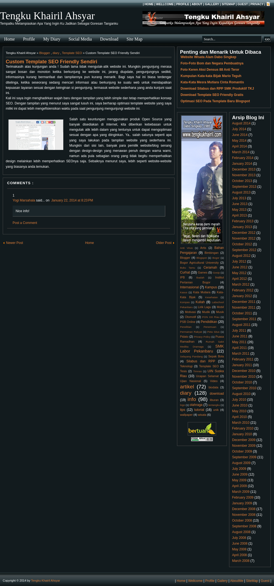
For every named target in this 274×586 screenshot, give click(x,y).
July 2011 (239, 330)
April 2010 (239, 417)
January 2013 (242, 227)
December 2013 (243, 169)
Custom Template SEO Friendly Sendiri (51, 61)
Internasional (189, 287)
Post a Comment (25, 223)
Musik (220, 312)
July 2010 (239, 400)
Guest (243, 4)
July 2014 (239, 129)
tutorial (199, 410)
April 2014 (239, 146)
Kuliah (200, 302)
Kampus (211, 287)
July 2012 (239, 261)
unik (216, 409)
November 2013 (243, 175)
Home (148, 4)
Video (214, 381)
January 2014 (242, 164)
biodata (213, 387)
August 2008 (241, 532)
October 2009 (242, 451)
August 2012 (241, 256)
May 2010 (239, 411)
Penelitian (186, 326)
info (191, 399)
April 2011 (239, 348)
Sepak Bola (216, 356)
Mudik (206, 312)
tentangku (214, 404)
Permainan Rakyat (191, 331)
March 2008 (240, 561)
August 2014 (241, 123)
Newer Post (14, 243)
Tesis (183, 371)
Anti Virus (186, 247)
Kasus (183, 292)
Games (202, 272)
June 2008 (239, 543)
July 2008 (239, 538)
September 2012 (244, 250)
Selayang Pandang (191, 356)
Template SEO (72, 53)
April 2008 (239, 555)
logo (182, 404)
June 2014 (239, 135)
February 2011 (242, 359)
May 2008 (239, 549)
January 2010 (242, 434)
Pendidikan (209, 322)
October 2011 (242, 313)
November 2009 (243, 446)
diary (56, 53)
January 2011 (242, 365)
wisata (202, 414)
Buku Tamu (187, 267)
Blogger (44, 53)
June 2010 (239, 405)
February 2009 (242, 497)
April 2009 (239, 486)
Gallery (212, 4)
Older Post (164, 243)
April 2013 (239, 215)
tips (182, 410)
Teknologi (186, 366)
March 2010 (240, 423)
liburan (214, 400)
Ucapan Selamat (207, 376)
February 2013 (242, 221)
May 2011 (239, 342)
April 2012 (239, 279)
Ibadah (200, 277)
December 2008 (243, 509)
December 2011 (243, 302)
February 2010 (242, 428)
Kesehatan (211, 297)
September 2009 (244, 457)
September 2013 (244, 187)
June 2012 (239, 267)
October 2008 (242, 520)
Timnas (197, 371)
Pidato (184, 336)
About (197, 4)
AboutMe (236, 581)
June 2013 (239, 204)
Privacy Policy (202, 336)
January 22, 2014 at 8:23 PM (72, 200)
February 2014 (242, 158)
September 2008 (244, 526)
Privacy (257, 4)
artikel (187, 386)
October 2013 (242, 181)
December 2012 (243, 233)
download (217, 394)
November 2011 (243, 307)
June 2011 (239, 336)
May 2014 (239, 141)
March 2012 (240, 284)
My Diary (52, 39)
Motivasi (190, 312)
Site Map (134, 39)
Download (109, 39)
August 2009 (241, 463)
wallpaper (186, 414)
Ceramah (210, 267)
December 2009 (243, 440)
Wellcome (165, 4)
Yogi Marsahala (24, 200)
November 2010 (243, 377)
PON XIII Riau (210, 316)
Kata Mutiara (201, 292)
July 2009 (239, 469)
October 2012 (242, 244)
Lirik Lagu (204, 307)
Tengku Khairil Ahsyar (47, 15)
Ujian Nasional (190, 381)
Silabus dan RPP (200, 361)
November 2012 (243, 238)
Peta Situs (213, 331)
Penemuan (210, 326)
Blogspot (201, 257)
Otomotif (190, 316)
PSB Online (187, 321)
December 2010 (243, 371)
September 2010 (244, 388)
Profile (182, 4)
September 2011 (244, 319)
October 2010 (242, 382)
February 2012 (242, 290)
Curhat (185, 272)
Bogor (215, 257)
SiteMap (228, 4)
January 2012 (242, 296)
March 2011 (240, 353)
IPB (182, 277)
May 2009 (239, 480)
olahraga (196, 405)
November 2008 (243, 515)
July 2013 (239, 198)
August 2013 (241, 192)
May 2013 (239, 210)
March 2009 (240, 492)
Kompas (185, 302)
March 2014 (240, 152)
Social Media (80, 39)
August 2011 (241, 325)
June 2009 (239, 474)
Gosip (216, 272)
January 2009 (242, 503)
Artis (203, 247)
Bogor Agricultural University (199, 262)
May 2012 (239, 273)
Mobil (220, 307)
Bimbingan (211, 252)
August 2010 (241, 394)
